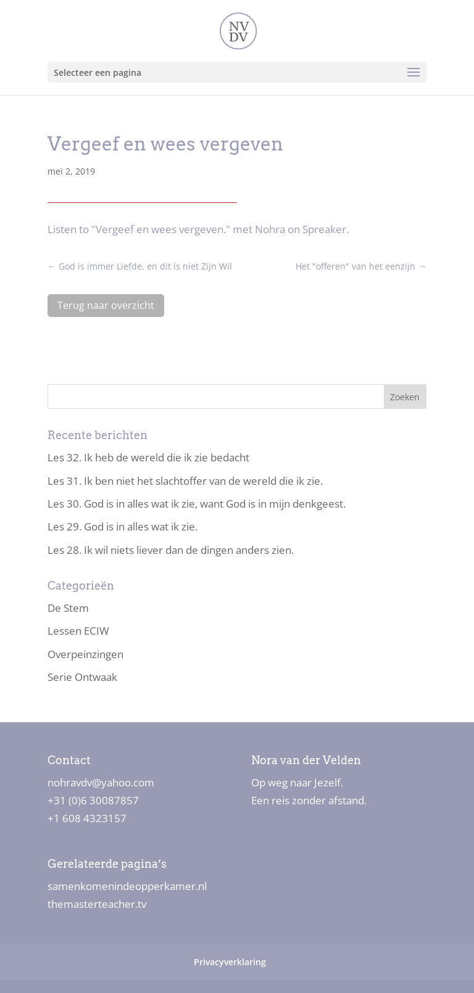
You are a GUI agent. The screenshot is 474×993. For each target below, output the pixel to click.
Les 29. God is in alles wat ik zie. (123, 526)
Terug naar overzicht (105, 305)
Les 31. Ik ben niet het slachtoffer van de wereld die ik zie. (185, 481)
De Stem (68, 608)
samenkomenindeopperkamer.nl (127, 886)
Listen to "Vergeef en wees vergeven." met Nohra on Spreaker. (198, 229)
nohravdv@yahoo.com (101, 782)
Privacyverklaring (230, 962)
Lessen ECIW (78, 631)
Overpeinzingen (85, 654)
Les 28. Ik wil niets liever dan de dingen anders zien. (171, 550)
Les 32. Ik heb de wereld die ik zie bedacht (148, 457)
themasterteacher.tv (97, 904)
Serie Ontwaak (82, 677)
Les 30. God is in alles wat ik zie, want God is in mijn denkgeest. (197, 503)
